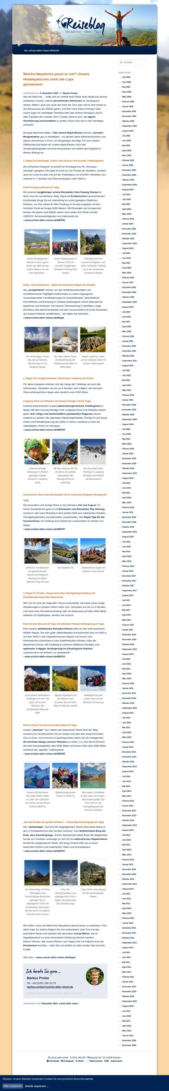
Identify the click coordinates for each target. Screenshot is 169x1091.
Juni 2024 (126, 199)
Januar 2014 (127, 806)
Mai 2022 (126, 322)
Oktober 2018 (128, 527)
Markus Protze (70, 93)
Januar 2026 (127, 106)
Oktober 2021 (128, 356)
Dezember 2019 (129, 458)
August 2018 (127, 537)
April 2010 (126, 1026)
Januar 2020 (127, 453)
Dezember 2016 (129, 634)
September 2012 (129, 884)
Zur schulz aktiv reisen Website (41, 50)
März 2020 (126, 444)
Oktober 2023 (128, 238)
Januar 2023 (127, 282)
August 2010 (127, 1006)
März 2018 (126, 561)
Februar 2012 (128, 918)
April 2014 (126, 791)
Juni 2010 (126, 1016)
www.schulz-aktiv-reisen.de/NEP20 (45, 429)
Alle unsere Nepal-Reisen (67, 132)
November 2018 (129, 522)
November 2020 (129, 410)
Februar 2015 (128, 742)
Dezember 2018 (129, 517)
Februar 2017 (128, 625)
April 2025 (126, 150)
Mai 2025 (126, 145)
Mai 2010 (126, 1021)
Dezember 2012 (129, 869)
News (81, 1061)
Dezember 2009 (129, 1040)
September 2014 (129, 766)
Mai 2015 (126, 727)
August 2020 (127, 424)
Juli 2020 (126, 429)
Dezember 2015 (129, 693)
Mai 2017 (126, 610)
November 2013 (129, 815)
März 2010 (126, 1031)
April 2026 (126, 92)
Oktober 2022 (128, 297)
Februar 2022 (128, 336)
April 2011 (126, 967)
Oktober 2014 (128, 762)
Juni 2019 (126, 488)
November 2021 (129, 351)
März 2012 (126, 913)
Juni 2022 (126, 317)
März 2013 (126, 855)
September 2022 (129, 302)
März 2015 (126, 737)
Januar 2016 (127, 688)
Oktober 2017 (128, 586)
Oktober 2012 (128, 879)
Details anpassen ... (37, 1086)
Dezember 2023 (49, 1003)
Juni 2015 (126, 722)
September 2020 (129, 419)
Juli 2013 (126, 835)
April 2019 (126, 498)
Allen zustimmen (13, 1085)
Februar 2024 (128, 219)
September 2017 (129, 590)
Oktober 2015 (128, 703)
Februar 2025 (128, 160)
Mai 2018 (126, 551)
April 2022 (126, 326)
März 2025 (126, 155)
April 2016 (126, 674)
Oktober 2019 (128, 468)
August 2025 (127, 131)
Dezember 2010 (129, 986)
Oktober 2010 (128, 996)
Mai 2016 (126, 669)
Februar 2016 (128, 683)
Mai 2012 (126, 903)
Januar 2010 (127, 1035)
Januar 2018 (127, 571)
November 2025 (129, 116)
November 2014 (129, 757)
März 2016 (126, 678)
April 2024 (126, 209)
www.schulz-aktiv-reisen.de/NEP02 (45, 220)
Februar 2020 (128, 449)
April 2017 (126, 615)
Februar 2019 (128, 507)
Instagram (69, 1061)
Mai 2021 (126, 380)
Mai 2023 (126, 263)
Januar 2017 (127, 630)
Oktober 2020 (128, 414)
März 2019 (126, 502)
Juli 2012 (126, 894)
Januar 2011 (127, 982)
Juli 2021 (126, 370)
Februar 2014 (128, 801)
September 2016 (129, 649)
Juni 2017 (126, 605)
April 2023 (126, 268)
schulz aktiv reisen (68, 1003)
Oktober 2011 (128, 938)
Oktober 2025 (128, 121)
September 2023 (129, 243)
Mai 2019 (126, 493)
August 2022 (127, 307)
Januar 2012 (127, 923)
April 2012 (126, 908)
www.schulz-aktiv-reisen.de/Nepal (44, 317)
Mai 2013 (126, 845)
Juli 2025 (126, 136)
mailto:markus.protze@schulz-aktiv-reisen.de (54, 993)
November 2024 (129, 175)
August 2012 (127, 889)
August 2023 (127, 248)
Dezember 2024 (129, 170)
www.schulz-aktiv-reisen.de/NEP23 (45, 656)
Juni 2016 (126, 664)
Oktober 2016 (128, 644)
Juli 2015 (126, 718)
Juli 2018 (126, 542)
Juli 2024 (126, 194)
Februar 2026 (128, 101)
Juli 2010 (126, 1011)
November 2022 (129, 292)
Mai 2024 (126, 204)
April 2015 (126, 732)
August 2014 (127, 771)
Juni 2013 (126, 840)
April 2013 (126, 850)
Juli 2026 (126, 77)
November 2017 (129, 581)
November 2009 (129, 1045)
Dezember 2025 (129, 111)
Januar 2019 (127, 512)
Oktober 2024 (128, 180)
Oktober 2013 (128, 820)
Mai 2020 (126, 439)
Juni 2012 (126, 898)
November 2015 (129, 698)
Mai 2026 (126, 87)
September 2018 (129, 532)
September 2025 (129, 126)
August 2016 (127, 654)
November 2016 (129, 639)
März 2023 (126, 273)
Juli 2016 (126, 659)
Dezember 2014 (129, 752)
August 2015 (127, 713)
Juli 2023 (126, 253)
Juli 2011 (126, 952)
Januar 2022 (127, 341)
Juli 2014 (126, 776)
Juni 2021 (126, 375)
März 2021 (126, 390)
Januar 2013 (127, 864)
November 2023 (129, 234)
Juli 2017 (126, 600)
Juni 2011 (126, 957)
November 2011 (129, 933)
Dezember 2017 (129, 576)
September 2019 (129, 473)
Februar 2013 (128, 859)
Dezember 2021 (129, 346)
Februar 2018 (128, 566)
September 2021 (129, 361)
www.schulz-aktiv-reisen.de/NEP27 (45, 851)
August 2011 (127, 947)
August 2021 (127, 365)
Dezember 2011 (129, 928)
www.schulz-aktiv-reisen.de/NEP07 (45, 529)
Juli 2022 (126, 312)
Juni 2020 (126, 434)
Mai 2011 (126, 962)
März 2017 (126, 620)
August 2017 (127, 595)
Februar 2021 (128, 395)
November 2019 (129, 463)
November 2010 (129, 991)
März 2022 (126, 331)
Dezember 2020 (129, 405)
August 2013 (127, 830)
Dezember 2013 (129, 810)
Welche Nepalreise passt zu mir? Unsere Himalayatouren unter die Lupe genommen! (56, 79)
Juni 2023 (126, 258)
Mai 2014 (126, 786)
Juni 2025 (126, 140)
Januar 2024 (127, 224)
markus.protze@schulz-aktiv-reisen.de (50, 986)
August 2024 (127, 189)
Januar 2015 (127, 747)
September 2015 (129, 708)
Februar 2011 (128, 977)
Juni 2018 (126, 547)
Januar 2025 (127, 165)
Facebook (54, 1061)
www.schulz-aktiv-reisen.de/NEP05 (45, 753)
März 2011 (126, 972)
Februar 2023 (128, 277)
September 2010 (129, 1001)
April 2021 (126, 385)
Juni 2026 (126, 82)
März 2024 (126, 214)
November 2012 (129, 874)
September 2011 (129, 943)
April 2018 (126, 556)
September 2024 (129, 185)
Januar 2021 (127, 400)
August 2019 (127, 478)
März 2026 (126, 97)
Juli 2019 (126, 483)
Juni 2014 (126, 781)
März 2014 (126, 796)
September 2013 (129, 825)
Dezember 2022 (129, 287)
